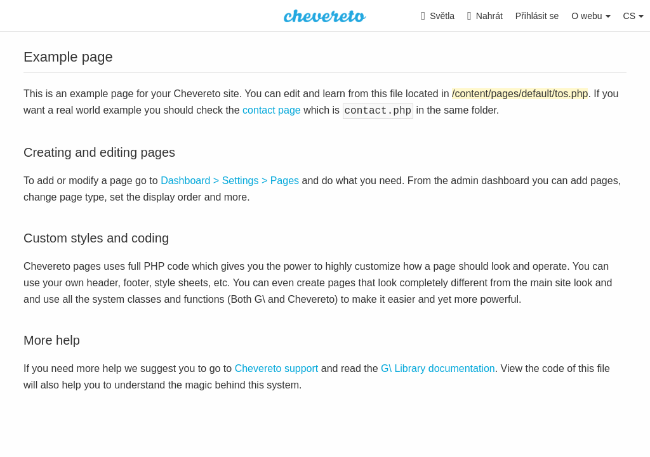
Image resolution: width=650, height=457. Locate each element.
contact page (271, 110)
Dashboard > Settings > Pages (230, 179)
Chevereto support (277, 367)
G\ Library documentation (438, 367)
